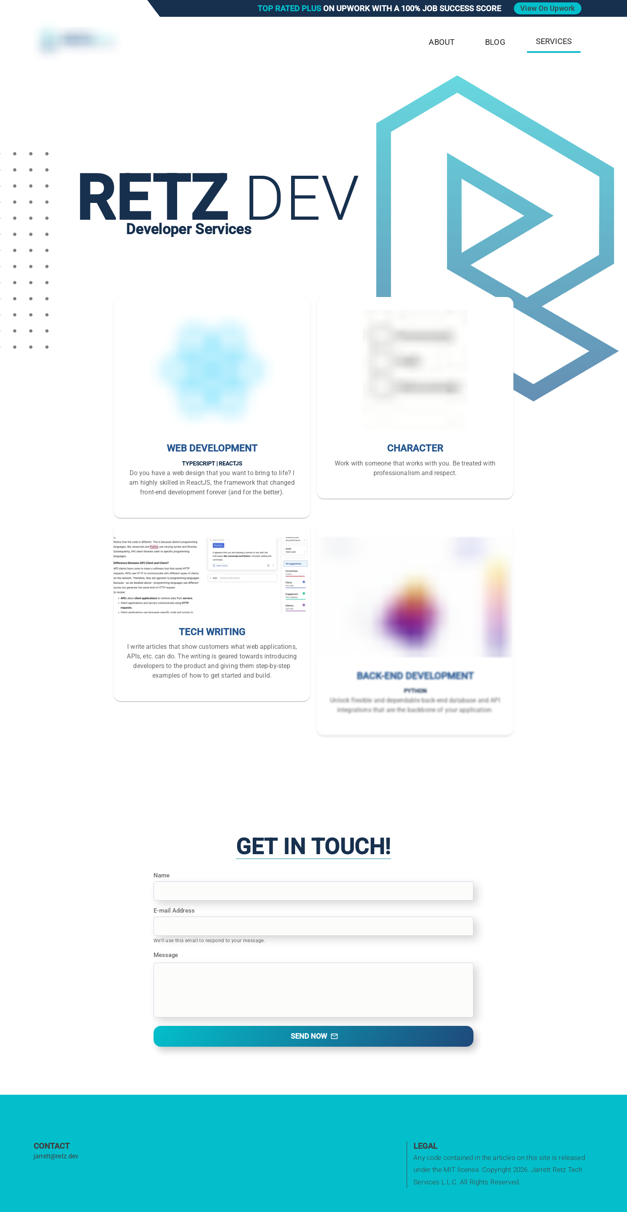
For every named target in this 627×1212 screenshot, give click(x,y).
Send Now (314, 1036)
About (441, 42)
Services (554, 41)
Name (162, 875)
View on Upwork (547, 8)
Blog (495, 42)
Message (166, 955)
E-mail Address (174, 910)
